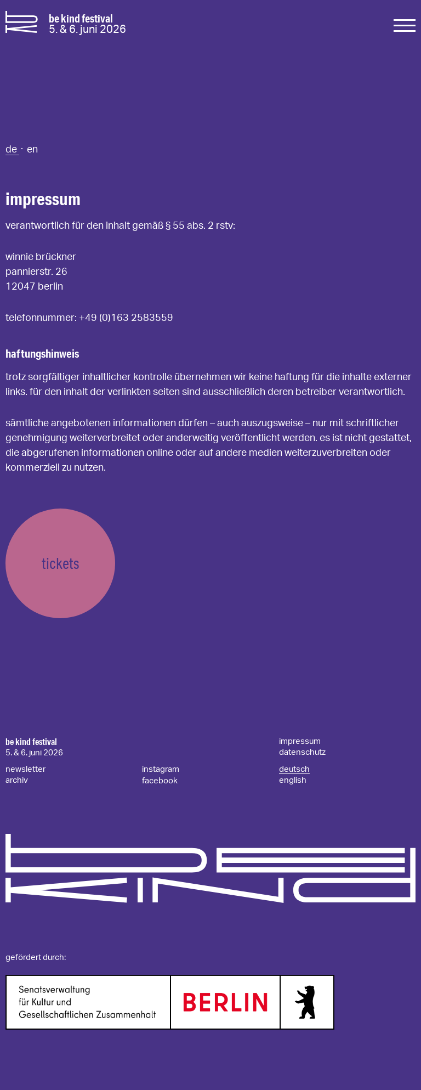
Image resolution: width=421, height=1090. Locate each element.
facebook (160, 781)
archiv (16, 780)
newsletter (25, 769)
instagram (160, 769)
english (292, 780)
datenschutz (302, 752)
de (12, 150)
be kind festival (31, 741)
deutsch (294, 769)
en (32, 150)
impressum (300, 741)
